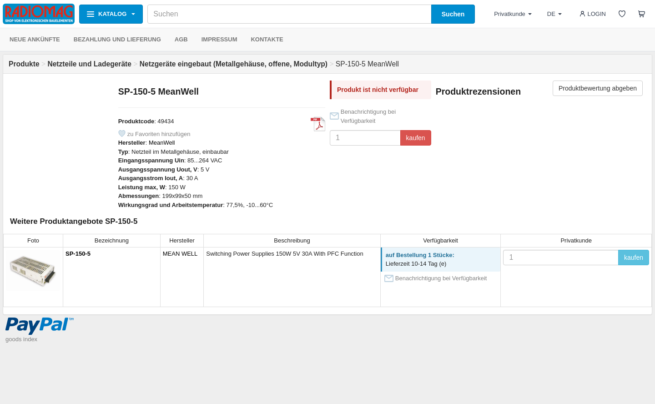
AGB (181, 39)
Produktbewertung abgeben (598, 88)
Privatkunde (513, 13)
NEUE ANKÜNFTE (35, 39)
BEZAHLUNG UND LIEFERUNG (117, 39)
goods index (21, 339)
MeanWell (162, 142)
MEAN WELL (180, 253)
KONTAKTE (267, 39)
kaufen (415, 137)
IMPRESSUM (219, 39)
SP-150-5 (78, 253)
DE (554, 13)
